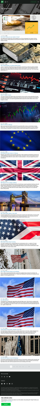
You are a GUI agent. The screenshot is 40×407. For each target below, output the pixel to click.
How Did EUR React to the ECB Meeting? (10, 358)
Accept (6, 404)
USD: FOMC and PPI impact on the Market (10, 271)
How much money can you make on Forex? (10, 37)
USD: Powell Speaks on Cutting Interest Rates (10, 65)
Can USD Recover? (5, 300)
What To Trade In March (6, 95)
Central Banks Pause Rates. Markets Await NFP (11, 329)
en (7, 1)
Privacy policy (9, 401)
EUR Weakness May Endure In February (9, 153)
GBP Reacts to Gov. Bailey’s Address (9, 182)
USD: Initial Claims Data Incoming (8, 242)
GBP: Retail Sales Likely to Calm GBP (9, 213)
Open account (33, 1)
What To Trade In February (6, 124)
